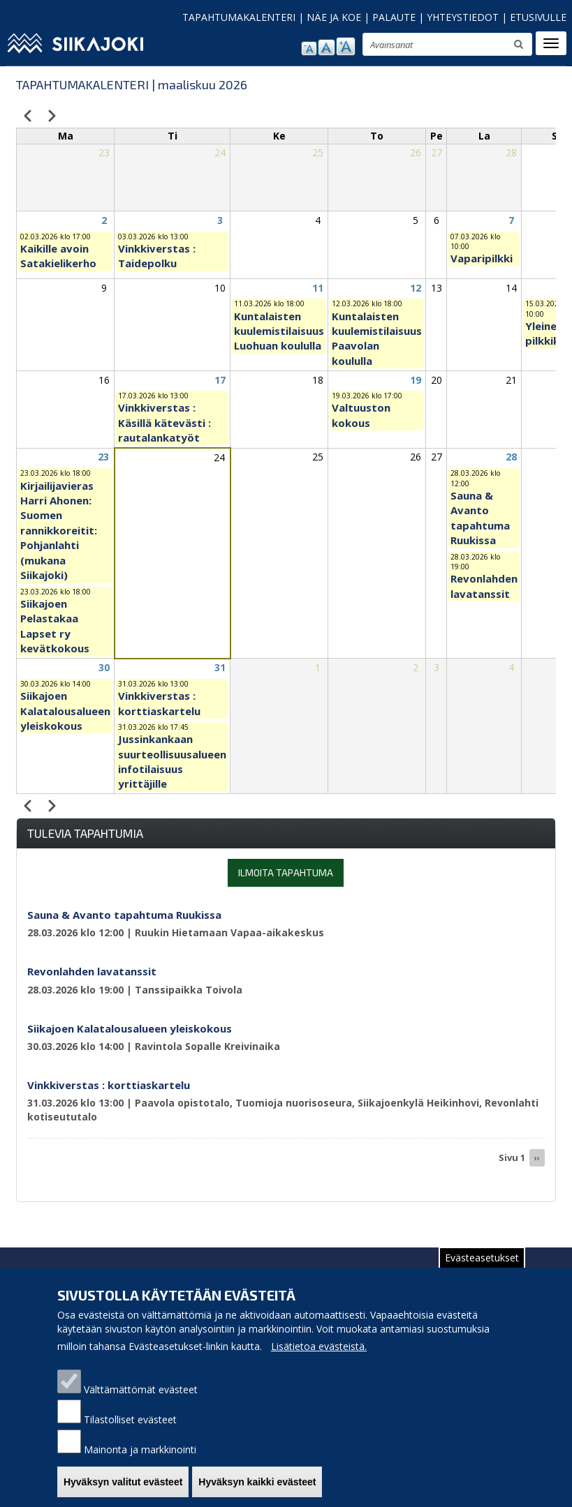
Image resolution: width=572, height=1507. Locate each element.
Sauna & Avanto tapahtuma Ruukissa (480, 517)
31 (220, 667)
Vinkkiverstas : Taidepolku (157, 255)
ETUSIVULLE (538, 17)
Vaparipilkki (481, 258)
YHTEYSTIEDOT (463, 17)
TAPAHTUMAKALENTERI (238, 17)
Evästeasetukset (482, 1265)
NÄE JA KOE (334, 17)
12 (415, 287)
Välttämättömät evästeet (141, 1397)
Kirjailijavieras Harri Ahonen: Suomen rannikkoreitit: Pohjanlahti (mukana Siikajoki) (58, 531)
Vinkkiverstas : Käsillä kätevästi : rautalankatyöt (164, 422)
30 (104, 667)
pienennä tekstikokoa (309, 48)
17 (220, 380)
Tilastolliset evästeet (130, 1427)
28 (511, 456)
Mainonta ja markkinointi (140, 1457)
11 (317, 287)
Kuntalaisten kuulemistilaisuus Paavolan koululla (377, 338)
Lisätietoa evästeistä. (319, 1353)
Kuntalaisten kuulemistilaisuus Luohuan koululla (279, 331)
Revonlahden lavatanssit (484, 585)
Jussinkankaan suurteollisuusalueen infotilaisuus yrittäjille (172, 761)
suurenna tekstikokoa (345, 46)
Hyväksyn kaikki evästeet (257, 1489)
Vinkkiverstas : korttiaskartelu (159, 703)
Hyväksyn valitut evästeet (123, 1489)
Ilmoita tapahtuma (285, 872)
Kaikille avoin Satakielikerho (58, 255)
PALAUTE (394, 17)
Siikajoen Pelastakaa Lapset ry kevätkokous (54, 626)
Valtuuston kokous (361, 414)
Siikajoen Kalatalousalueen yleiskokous (65, 711)
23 (103, 456)
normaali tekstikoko (326, 47)
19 (415, 380)
